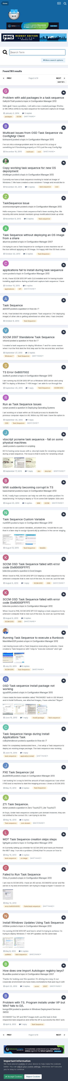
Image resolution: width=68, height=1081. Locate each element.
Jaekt (5, 446)
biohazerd (7, 139)
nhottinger (7, 174)
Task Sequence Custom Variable (24, 519)
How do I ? (34, 309)
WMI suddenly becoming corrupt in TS (28, 487)
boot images (36, 571)
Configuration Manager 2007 (40, 242)
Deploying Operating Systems (41, 408)
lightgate (7, 843)
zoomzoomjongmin (11, 206)
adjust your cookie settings (28, 1066)
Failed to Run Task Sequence (22, 874)
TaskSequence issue (16, 203)
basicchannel (9, 491)
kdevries (7, 571)
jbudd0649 (8, 776)
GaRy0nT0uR (9, 101)
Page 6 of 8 (34, 78)
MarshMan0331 (9, 641)
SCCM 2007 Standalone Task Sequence (29, 337)
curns (5, 273)
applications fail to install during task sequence (33, 270)
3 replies (27, 113)
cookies (21, 1064)
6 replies (28, 286)
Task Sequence (13, 305)
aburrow (6, 242)
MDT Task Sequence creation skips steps (30, 839)
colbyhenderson (10, 740)
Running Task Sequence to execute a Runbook (33, 637)
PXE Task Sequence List (18, 772)
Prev (9, 78)
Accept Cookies (13, 1076)
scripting (31, 446)
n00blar (6, 926)
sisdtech (6, 376)
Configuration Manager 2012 (43, 101)
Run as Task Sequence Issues (22, 404)
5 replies (30, 187)
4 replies (29, 219)
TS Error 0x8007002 (16, 372)
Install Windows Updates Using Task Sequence (33, 922)
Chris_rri (6, 878)
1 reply (29, 388)
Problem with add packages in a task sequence (33, 97)
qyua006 (7, 692)
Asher (5, 808)
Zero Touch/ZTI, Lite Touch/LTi (42, 808)
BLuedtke (7, 974)
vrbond (6, 340)
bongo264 (7, 1009)
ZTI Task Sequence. (16, 804)
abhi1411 (6, 309)
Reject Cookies (33, 1076)
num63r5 (7, 523)
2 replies (28, 254)
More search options (53, 60)
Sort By (61, 82)
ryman (5, 408)
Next (58, 78)
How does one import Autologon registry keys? (33, 970)
